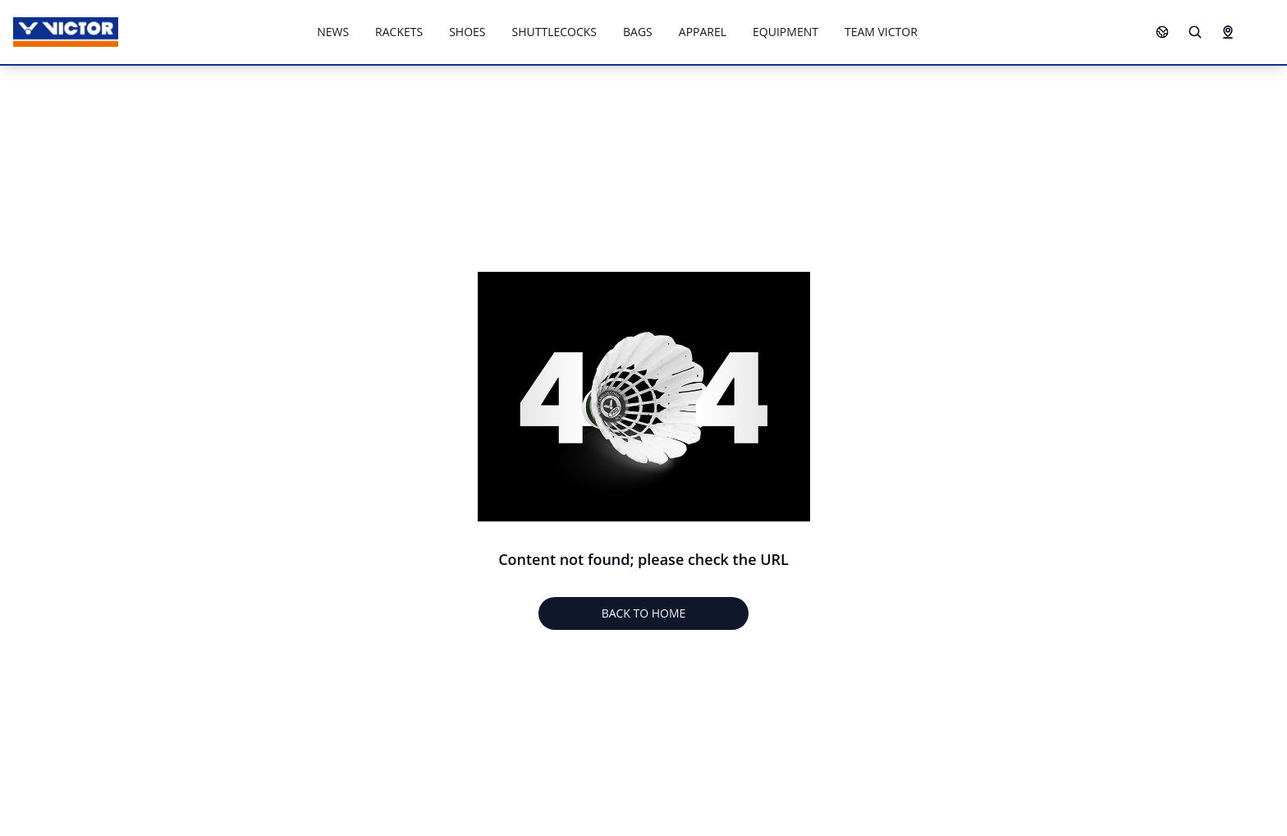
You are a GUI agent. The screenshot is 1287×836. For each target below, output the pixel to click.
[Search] (1195, 32)
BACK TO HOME (644, 613)
